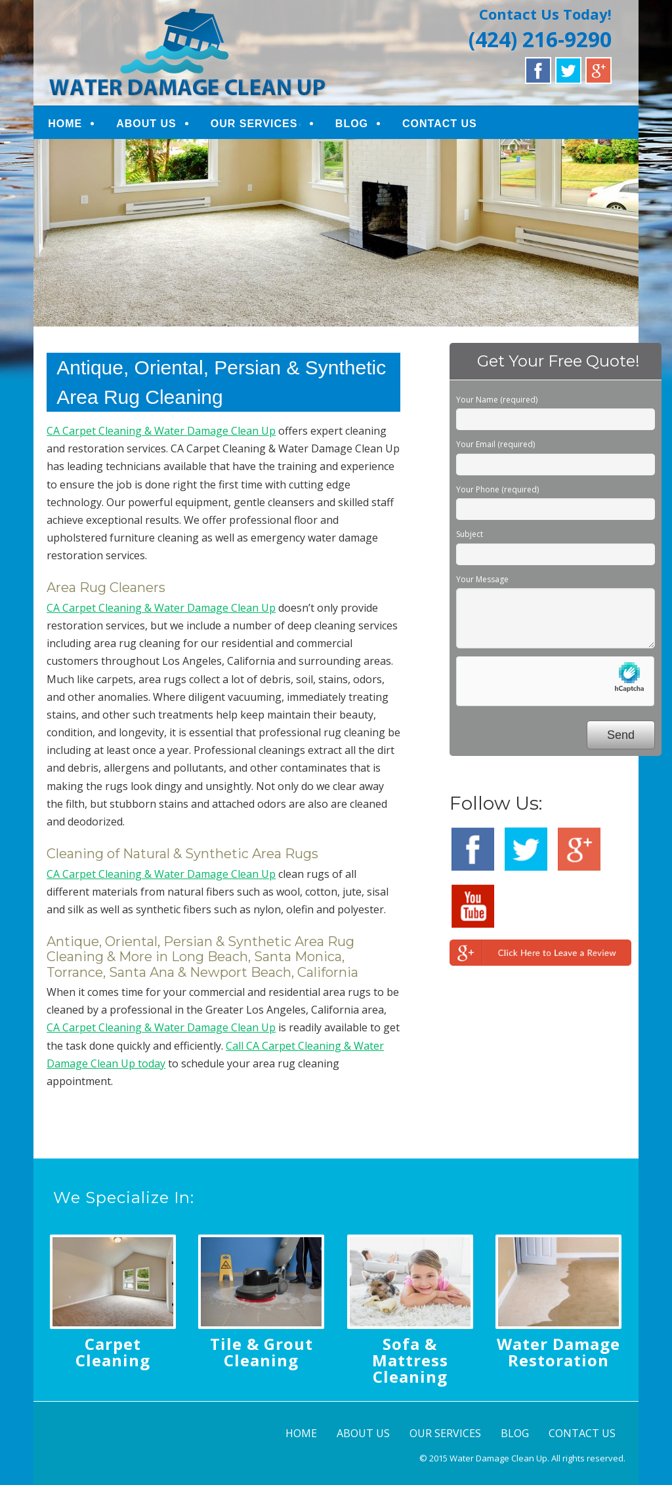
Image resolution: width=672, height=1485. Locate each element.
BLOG (351, 123)
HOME (65, 123)
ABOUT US (146, 123)
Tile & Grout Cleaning (261, 1352)
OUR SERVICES (254, 123)
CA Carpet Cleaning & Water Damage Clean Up (161, 431)
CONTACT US (439, 123)
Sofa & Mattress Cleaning (410, 1360)
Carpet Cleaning (112, 1352)
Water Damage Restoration (558, 1352)
